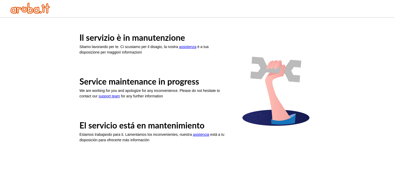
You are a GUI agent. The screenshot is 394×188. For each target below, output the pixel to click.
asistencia (201, 134)
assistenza (187, 47)
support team (109, 96)
